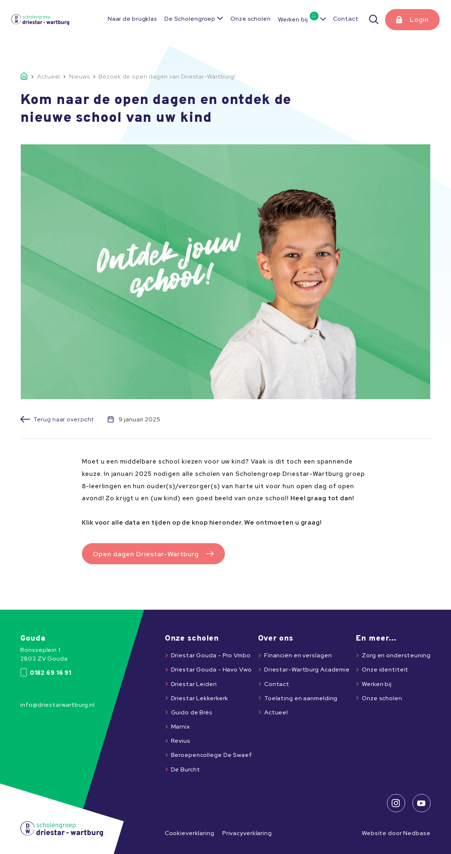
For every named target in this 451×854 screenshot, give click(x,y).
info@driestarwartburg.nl (57, 704)
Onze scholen (250, 19)
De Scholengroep (190, 19)
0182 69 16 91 (45, 672)
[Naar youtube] (421, 803)
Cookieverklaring (189, 833)
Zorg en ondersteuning (396, 655)
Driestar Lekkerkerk (200, 698)
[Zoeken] (374, 19)
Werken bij (298, 19)
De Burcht (185, 769)
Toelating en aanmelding (300, 698)
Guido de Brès (192, 712)
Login (419, 19)
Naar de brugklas (132, 19)
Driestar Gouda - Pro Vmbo (211, 655)
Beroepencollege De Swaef (211, 755)
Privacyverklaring (247, 833)
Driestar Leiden (194, 684)
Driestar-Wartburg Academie (307, 669)
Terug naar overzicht (63, 419)
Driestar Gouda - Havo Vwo (211, 669)
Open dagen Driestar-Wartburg (146, 554)
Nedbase (416, 833)
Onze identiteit (385, 669)
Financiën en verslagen (298, 655)
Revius (180, 741)
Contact (345, 19)
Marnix (180, 726)
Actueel (276, 712)
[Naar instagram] (396, 803)
